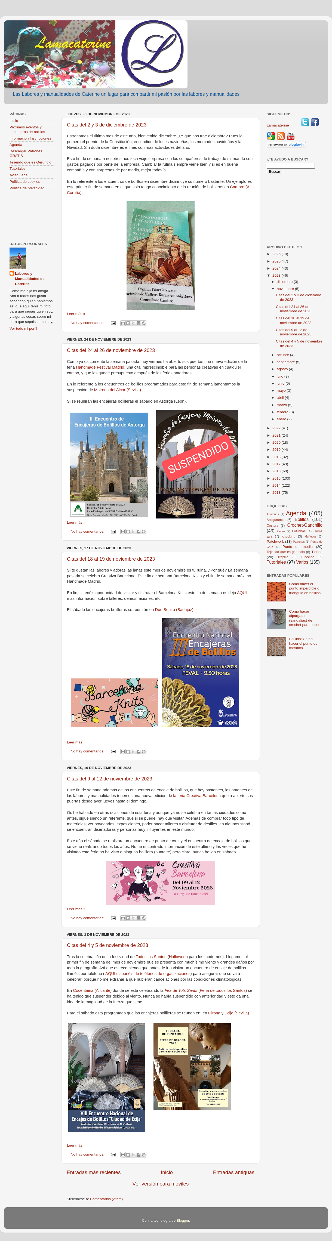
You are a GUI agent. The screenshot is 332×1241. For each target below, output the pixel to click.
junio (281, 383)
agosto (283, 369)
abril (281, 398)
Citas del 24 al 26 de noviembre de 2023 (111, 350)
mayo (282, 390)
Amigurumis (275, 520)
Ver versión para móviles (161, 1184)
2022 (277, 428)
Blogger (183, 1220)
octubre (283, 355)
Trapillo (283, 557)
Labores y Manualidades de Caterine (30, 278)
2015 (277, 478)
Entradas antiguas (233, 1172)
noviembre (286, 289)
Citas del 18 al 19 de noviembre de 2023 (111, 559)
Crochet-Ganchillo (304, 525)
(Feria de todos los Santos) (206, 990)
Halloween (178, 957)
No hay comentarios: (88, 323)
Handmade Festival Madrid (100, 367)
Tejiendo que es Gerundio (30, 162)
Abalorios (273, 514)
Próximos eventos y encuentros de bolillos (27, 129)
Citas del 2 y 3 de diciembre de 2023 (106, 125)
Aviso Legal (19, 175)
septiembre (286, 362)
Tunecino (307, 557)
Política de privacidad (27, 188)
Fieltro (281, 531)
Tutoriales (18, 168)
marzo (282, 405)
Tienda (316, 552)
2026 (277, 254)
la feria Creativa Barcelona (197, 796)
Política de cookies (25, 182)
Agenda (16, 145)
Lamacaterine (278, 125)
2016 (277, 471)
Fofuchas (299, 531)
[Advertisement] (32, 217)
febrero (283, 412)
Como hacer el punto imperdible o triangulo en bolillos (305, 588)
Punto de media (297, 547)
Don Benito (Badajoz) (174, 609)
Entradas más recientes (94, 1172)
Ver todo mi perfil (23, 328)
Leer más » (76, 314)
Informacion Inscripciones (30, 138)
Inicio (167, 1172)
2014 (277, 485)
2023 (277, 275)
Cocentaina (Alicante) (93, 990)
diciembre (285, 282)
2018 (277, 457)
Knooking (289, 536)
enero (282, 419)
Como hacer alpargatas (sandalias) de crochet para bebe (304, 618)
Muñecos (310, 536)
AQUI (242, 593)
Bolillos (302, 519)
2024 (277, 268)
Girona (214, 1013)
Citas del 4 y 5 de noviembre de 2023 (107, 945)
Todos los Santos (151, 957)
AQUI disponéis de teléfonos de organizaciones (147, 973)
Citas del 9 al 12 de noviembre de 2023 (109, 779)
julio (280, 376)
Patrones (299, 541)
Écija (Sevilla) (237, 1013)
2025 (277, 261)
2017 (277, 464)
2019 (277, 449)
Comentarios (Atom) (106, 1199)
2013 (277, 492)
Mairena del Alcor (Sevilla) (117, 390)
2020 (277, 442)
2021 (277, 435)
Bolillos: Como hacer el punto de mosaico (303, 643)
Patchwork (275, 541)
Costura (272, 525)
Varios (302, 562)
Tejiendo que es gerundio (286, 552)
